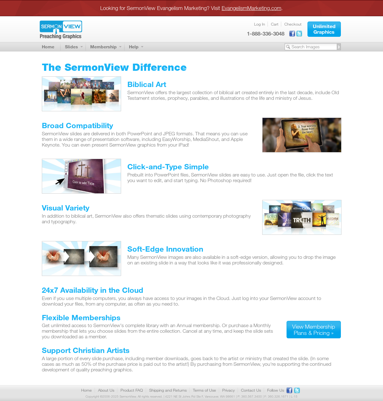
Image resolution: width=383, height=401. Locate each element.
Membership (103, 46)
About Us (106, 390)
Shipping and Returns (168, 390)
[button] (324, 29)
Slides (71, 46)
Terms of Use (204, 390)
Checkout (293, 24)
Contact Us (251, 390)
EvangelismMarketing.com (251, 8)
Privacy (228, 390)
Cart (274, 24)
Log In (259, 24)
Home (48, 46)
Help (134, 46)
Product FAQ (131, 390)
